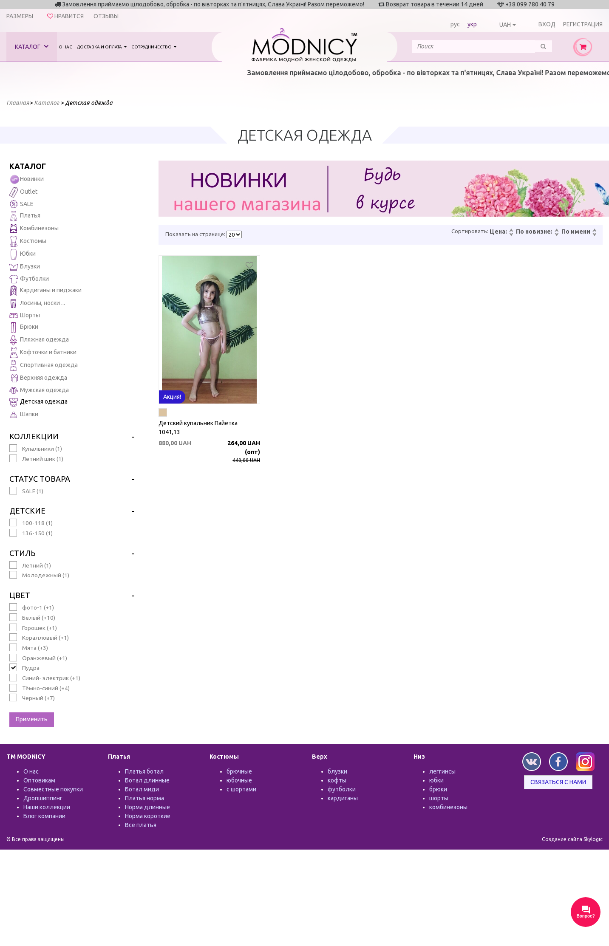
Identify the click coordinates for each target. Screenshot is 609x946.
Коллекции (34, 436)
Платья (24, 216)
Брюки (23, 327)
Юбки (22, 254)
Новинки (26, 179)
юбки (436, 780)
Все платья (140, 825)
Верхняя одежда (38, 378)
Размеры (19, 16)
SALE (21, 204)
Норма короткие (147, 816)
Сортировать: (469, 231)
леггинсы (442, 771)
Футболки (29, 279)
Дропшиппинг (42, 798)
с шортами (241, 789)
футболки (342, 789)
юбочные (239, 780)
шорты (438, 798)
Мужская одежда (39, 390)
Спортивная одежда (43, 365)
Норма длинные (147, 807)
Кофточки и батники (42, 352)
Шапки (23, 414)
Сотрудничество (152, 47)
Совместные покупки (53, 789)
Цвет (19, 595)
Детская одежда (38, 402)
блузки (337, 771)
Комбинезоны (34, 228)
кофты (337, 780)
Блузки (24, 267)
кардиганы (343, 798)
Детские (27, 510)
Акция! (172, 396)
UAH (505, 24)
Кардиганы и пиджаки (45, 290)
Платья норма (144, 798)
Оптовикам (39, 780)
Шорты (24, 315)
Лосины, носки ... (37, 303)
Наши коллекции (46, 807)
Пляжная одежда (39, 340)
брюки (438, 789)
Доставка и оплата (100, 47)
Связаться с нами (558, 782)
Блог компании (44, 816)
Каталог (31, 46)
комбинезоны (448, 807)
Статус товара (39, 478)
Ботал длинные (147, 780)
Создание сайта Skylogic (572, 839)
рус (455, 24)
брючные (239, 771)
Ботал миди (142, 789)
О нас (65, 47)
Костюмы (27, 241)
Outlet (23, 192)
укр (472, 24)
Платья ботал (144, 771)
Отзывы (106, 16)
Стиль (22, 553)
